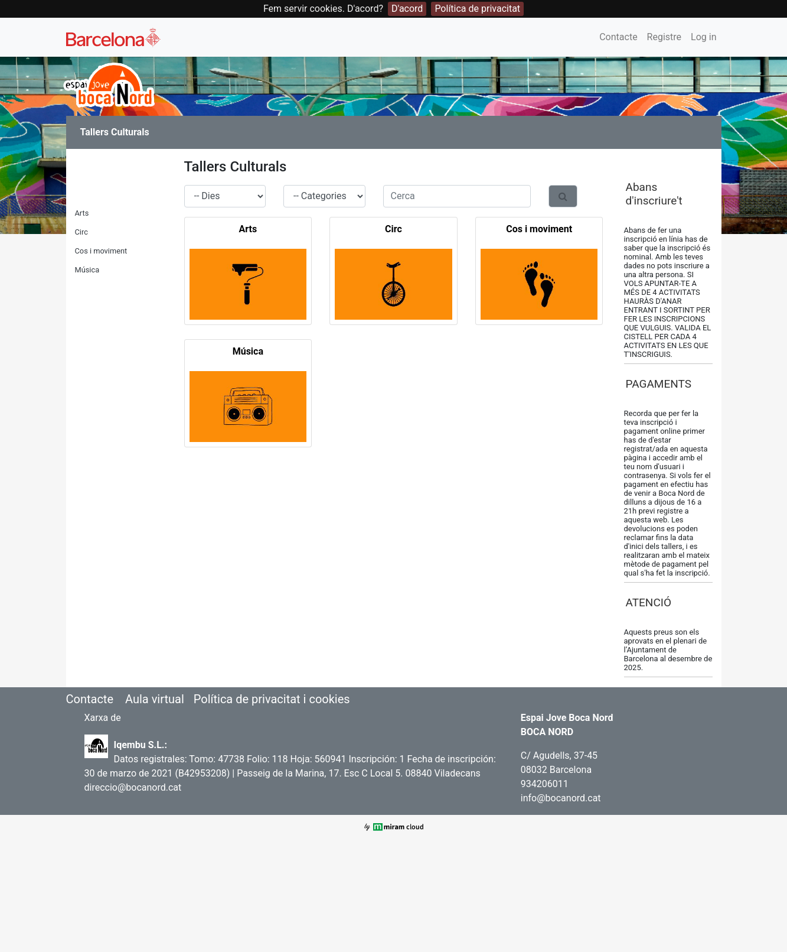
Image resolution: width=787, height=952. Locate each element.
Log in (703, 37)
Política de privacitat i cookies (272, 699)
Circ (81, 232)
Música (87, 269)
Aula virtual (154, 699)
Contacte (618, 37)
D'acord (407, 8)
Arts (82, 213)
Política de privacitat (477, 8)
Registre (664, 37)
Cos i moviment (101, 250)
